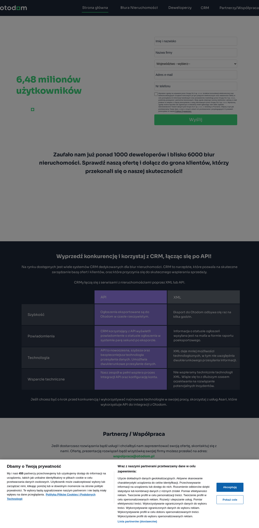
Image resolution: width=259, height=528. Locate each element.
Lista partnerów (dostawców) (137, 521)
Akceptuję (230, 487)
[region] (129, 493)
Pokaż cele (230, 499)
